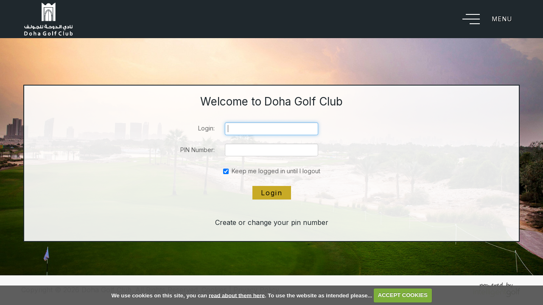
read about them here (237, 295)
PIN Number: (197, 149)
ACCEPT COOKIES (403, 295)
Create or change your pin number (271, 222)
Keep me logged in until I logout (271, 171)
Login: (206, 128)
